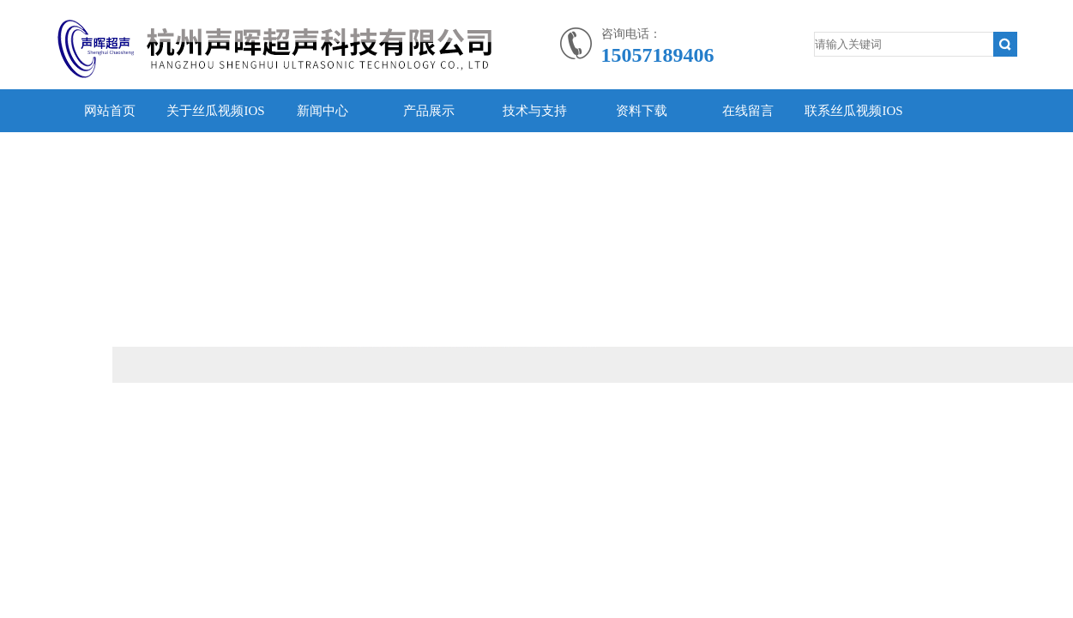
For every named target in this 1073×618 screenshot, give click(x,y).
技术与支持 (535, 111)
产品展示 (429, 111)
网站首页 (110, 111)
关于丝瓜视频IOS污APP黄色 (215, 132)
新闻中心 (322, 111)
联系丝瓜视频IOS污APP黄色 (853, 132)
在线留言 (748, 111)
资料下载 (641, 111)
